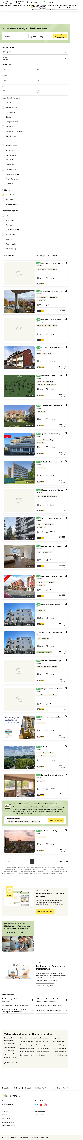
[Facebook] (36, 1104)
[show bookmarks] (64, 256)
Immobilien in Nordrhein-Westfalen (35, 1088)
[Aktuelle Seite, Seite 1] (32, 861)
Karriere (4, 1115)
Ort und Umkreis (35, 47)
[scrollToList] (60, 36)
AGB (3, 1137)
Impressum (24, 1137)
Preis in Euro (35, 64)
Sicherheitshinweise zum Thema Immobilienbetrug (20, 871)
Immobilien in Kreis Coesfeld (61, 1088)
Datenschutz (12, 1137)
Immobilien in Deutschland (11, 1088)
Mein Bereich (32, 2)
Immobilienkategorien (35, 210)
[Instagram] (45, 1104)
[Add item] (66, 263)
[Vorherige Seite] (6, 861)
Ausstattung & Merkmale (35, 98)
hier (31, 814)
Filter (42, 255)
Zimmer (35, 87)
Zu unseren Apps (7, 1104)
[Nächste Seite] (64, 862)
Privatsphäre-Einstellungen (40, 1137)
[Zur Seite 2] (37, 861)
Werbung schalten (8, 1122)
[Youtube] (40, 1104)
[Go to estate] (35, 273)
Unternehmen (6, 1118)
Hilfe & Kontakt (40, 1115)
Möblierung (35, 190)
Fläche (35, 76)
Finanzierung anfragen (13, 932)
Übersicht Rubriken (8, 1126)
